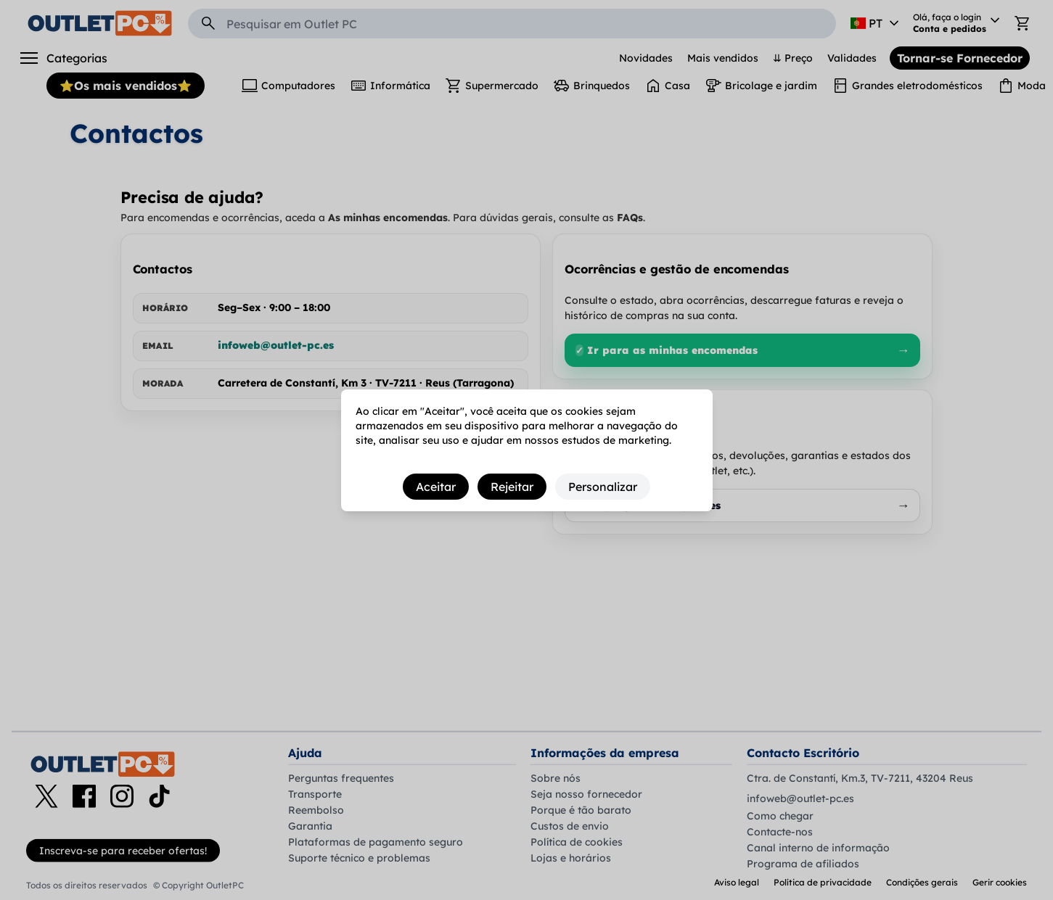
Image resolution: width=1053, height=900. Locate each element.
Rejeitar (512, 486)
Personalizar (602, 486)
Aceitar (436, 486)
